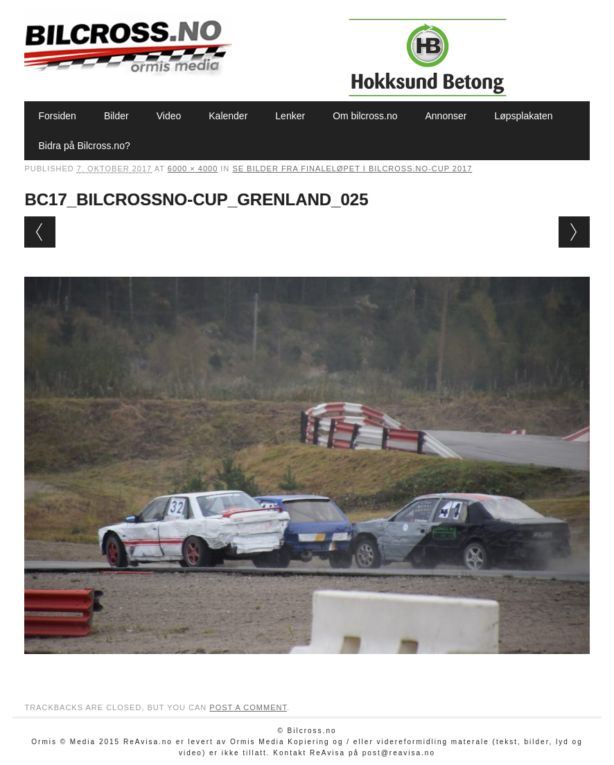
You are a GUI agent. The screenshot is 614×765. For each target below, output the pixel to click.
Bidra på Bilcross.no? (84, 145)
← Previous (39, 232)
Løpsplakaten (523, 115)
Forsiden (57, 115)
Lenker (290, 115)
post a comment (248, 707)
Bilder (116, 115)
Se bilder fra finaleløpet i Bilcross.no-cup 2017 (352, 168)
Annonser (445, 115)
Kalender (228, 115)
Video (169, 115)
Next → (574, 232)
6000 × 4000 (193, 168)
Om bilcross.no (365, 115)
